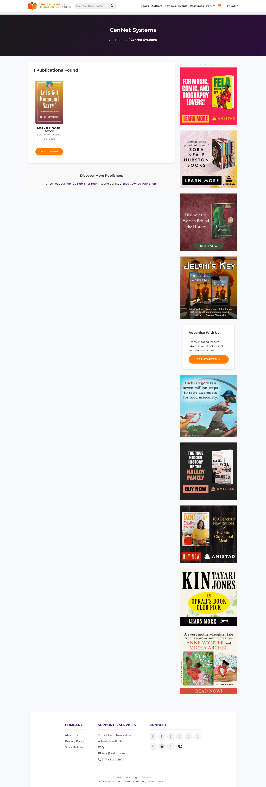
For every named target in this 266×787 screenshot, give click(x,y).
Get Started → (209, 359)
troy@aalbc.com (111, 753)
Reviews (170, 6)
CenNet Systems (143, 39)
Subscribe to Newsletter (114, 735)
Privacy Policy (74, 741)
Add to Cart (49, 151)
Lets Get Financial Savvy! (49, 129)
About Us (71, 735)
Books (145, 6)
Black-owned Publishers (140, 183)
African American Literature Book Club (122, 781)
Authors (156, 6)
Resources (197, 6)
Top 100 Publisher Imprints (84, 183)
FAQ (101, 747)
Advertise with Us (110, 741)
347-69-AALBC (110, 759)
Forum (210, 6)
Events (182, 6)
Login (232, 6)
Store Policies (74, 747)
